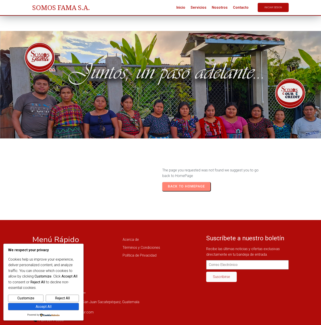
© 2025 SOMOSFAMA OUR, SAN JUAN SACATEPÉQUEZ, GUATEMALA (86, 318)
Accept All (43, 306)
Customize (25, 298)
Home (46, 91)
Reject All (62, 298)
